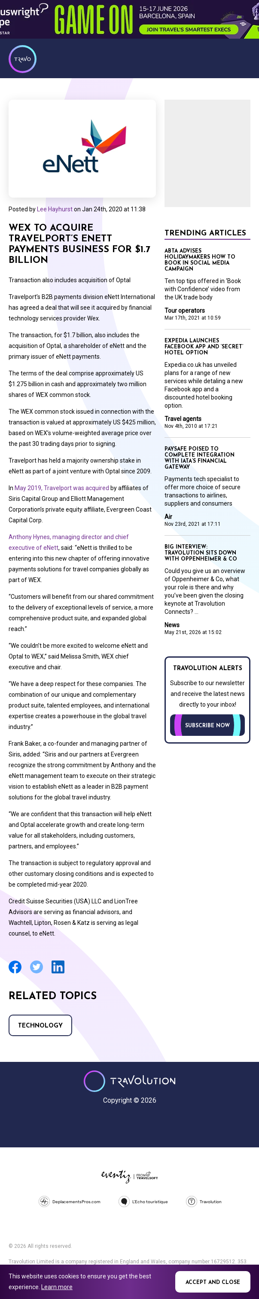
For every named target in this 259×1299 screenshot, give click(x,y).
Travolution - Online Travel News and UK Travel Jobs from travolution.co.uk (129, 1081)
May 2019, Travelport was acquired (62, 488)
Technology (40, 1026)
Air (168, 516)
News (172, 625)
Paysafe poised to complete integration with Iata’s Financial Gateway (200, 458)
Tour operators (185, 310)
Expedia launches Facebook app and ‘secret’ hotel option (204, 347)
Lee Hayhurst (55, 209)
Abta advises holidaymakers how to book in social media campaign (200, 260)
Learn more (57, 1287)
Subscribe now (207, 726)
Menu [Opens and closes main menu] (242, 58)
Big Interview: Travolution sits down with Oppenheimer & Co (201, 553)
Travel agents (183, 418)
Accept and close (213, 1282)
